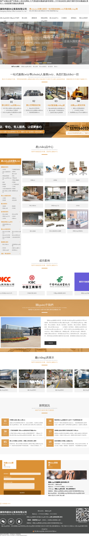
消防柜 (14, 171)
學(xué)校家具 (43, 66)
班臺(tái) (14, 218)
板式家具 (50, 66)
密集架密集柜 (6, 175)
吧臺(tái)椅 (5, 208)
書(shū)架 (14, 173)
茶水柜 (4, 248)
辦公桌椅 (35, 66)
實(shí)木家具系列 (5, 229)
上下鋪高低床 (15, 184)
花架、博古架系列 (6, 253)
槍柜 (4, 182)
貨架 (13, 175)
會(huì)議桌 (5, 214)
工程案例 (64, 18)
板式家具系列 (4, 211)
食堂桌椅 (14, 200)
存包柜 (4, 186)
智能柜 (14, 188)
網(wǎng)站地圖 (79, 526)
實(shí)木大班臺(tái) (6, 232)
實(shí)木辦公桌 (16, 235)
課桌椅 (4, 200)
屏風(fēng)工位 (6, 216)
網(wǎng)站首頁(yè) (5, 19)
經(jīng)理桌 (15, 214)
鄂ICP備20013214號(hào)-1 (68, 526)
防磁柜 (4, 184)
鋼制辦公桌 (15, 190)
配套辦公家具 (4, 242)
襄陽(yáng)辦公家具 (26, 66)
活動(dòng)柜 (6, 250)
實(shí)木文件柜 (6, 235)
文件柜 (4, 169)
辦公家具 (24, 18)
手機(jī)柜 (14, 178)
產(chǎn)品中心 (54, 18)
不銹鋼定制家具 (16, 169)
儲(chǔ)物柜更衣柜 (7, 172)
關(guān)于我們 (14, 18)
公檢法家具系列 (16, 237)
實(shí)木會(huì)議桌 (16, 232)
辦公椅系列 (4, 203)
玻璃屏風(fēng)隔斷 (16, 245)
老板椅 (4, 206)
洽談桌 (14, 216)
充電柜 (14, 182)
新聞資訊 (73, 18)
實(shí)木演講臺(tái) (6, 238)
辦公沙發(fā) (6, 244)
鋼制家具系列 (4, 167)
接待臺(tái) (14, 250)
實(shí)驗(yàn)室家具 (7, 191)
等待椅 (14, 208)
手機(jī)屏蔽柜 (15, 180)
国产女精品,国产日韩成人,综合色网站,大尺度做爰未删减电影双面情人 (13, 535)
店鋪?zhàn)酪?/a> (16, 248)
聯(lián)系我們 (83, 18)
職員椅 (14, 206)
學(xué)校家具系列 (6, 195)
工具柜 (14, 186)
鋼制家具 (34, 18)
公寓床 (4, 198)
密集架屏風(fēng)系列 (44, 19)
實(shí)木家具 (57, 66)
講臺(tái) (14, 198)
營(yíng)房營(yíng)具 (7, 178)
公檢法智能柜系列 (7, 188)
